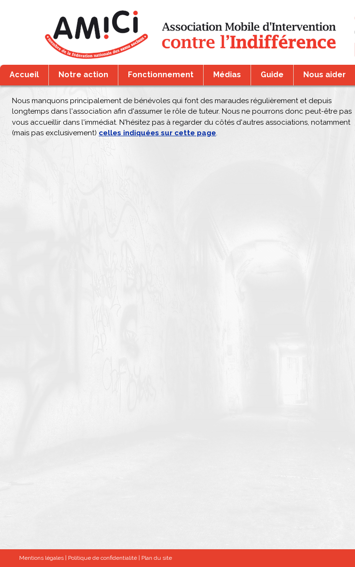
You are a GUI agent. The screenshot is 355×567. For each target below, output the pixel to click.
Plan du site (156, 558)
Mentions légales (41, 558)
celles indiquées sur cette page (157, 133)
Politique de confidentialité (102, 558)
